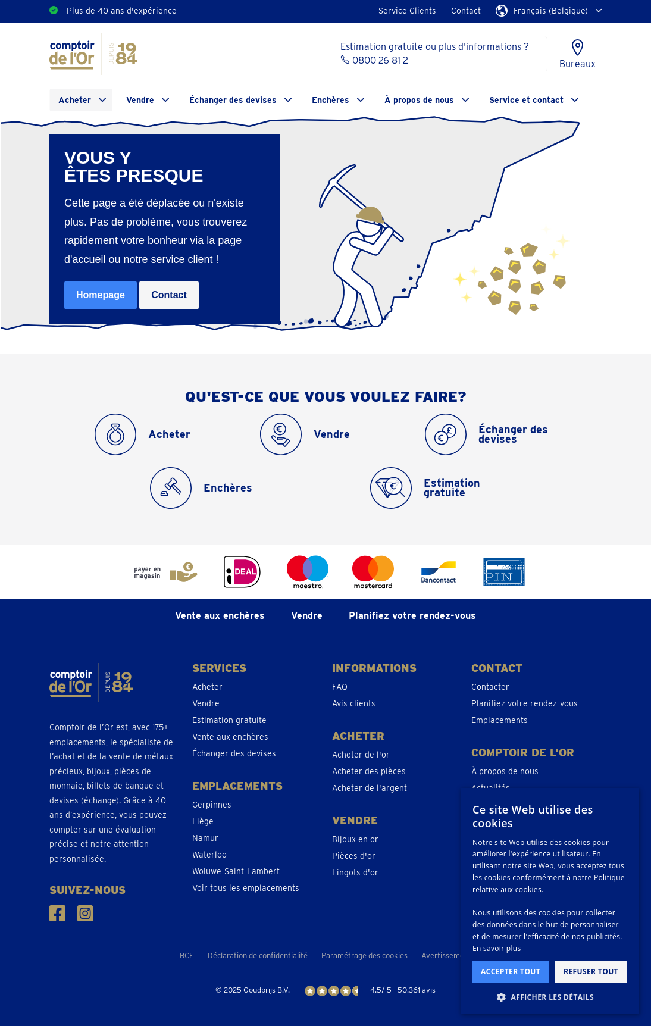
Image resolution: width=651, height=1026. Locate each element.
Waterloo (209, 854)
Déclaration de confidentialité (258, 955)
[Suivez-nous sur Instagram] (85, 913)
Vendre (140, 100)
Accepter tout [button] (510, 971)
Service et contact (526, 100)
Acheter (74, 100)
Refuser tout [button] (591, 971)
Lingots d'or (355, 872)
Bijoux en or (355, 839)
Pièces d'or (353, 856)
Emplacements (499, 720)
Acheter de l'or (361, 754)
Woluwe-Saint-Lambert (236, 871)
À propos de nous (419, 100)
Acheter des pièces (369, 771)
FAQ (340, 687)
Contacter (490, 687)
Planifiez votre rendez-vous (412, 615)
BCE (187, 955)
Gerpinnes (211, 804)
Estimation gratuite (229, 720)
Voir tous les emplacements (245, 888)
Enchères (330, 100)
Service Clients (407, 10)
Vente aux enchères (220, 615)
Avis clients (353, 703)
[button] (549, 996)
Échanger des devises (233, 100)
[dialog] (550, 901)
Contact (466, 10)
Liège (203, 821)
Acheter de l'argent (369, 788)
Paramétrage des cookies (364, 955)
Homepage (100, 295)
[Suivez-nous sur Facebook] (57, 913)
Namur (205, 838)
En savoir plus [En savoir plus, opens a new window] (496, 948)
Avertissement (446, 955)
